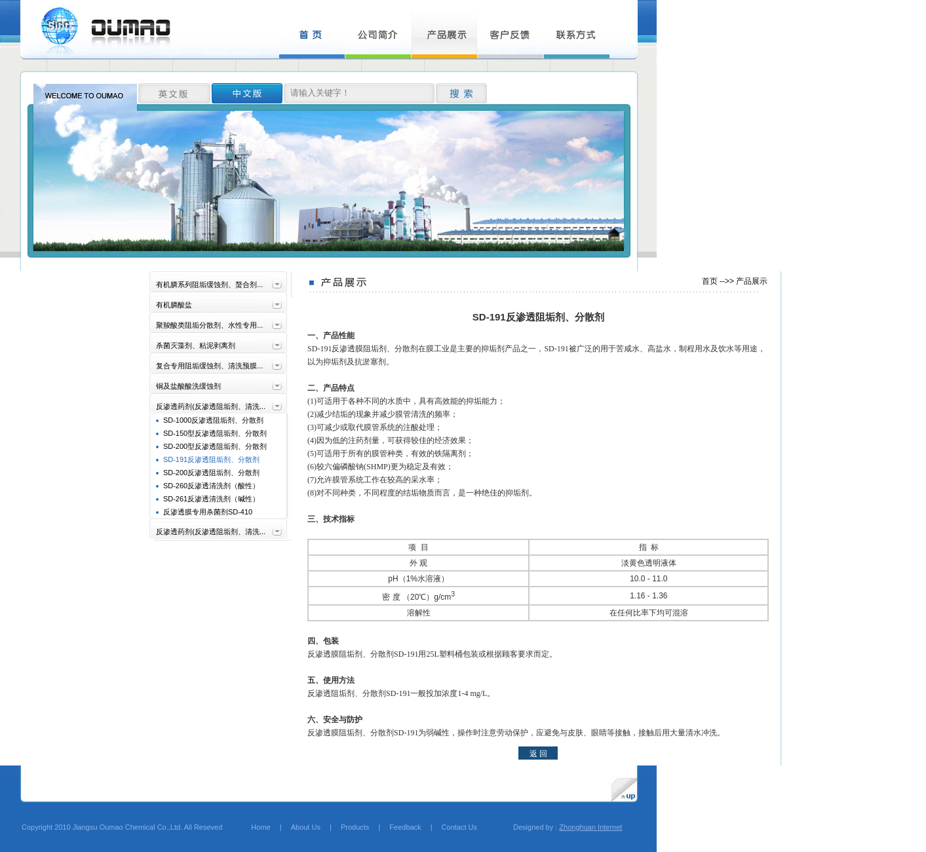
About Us (305, 827)
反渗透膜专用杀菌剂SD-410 (207, 512)
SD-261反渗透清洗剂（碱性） (211, 499)
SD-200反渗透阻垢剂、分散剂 (211, 472)
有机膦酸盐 (174, 305)
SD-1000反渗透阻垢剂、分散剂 (213, 420)
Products (355, 827)
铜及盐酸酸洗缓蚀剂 (188, 386)
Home (253, 827)
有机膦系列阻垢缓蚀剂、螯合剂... (209, 284)
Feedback (405, 827)
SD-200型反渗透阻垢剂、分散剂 (215, 446)
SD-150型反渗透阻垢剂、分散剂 (215, 433)
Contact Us (459, 827)
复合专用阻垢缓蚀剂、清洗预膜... (209, 366)
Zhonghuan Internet (590, 827)
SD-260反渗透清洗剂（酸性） (211, 486)
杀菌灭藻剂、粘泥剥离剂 (195, 345)
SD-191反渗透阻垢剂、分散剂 (211, 459)
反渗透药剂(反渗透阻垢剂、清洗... (210, 406)
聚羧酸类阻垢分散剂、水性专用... (209, 325)
